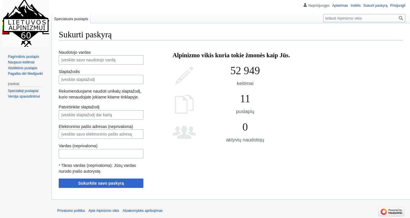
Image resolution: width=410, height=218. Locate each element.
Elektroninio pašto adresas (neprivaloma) (96, 126)
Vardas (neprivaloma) (78, 145)
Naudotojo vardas (75, 52)
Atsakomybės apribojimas (143, 211)
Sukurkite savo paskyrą (101, 183)
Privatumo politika (71, 211)
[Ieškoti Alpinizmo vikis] (364, 18)
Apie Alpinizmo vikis (103, 211)
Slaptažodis (69, 71)
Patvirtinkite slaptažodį (79, 107)
